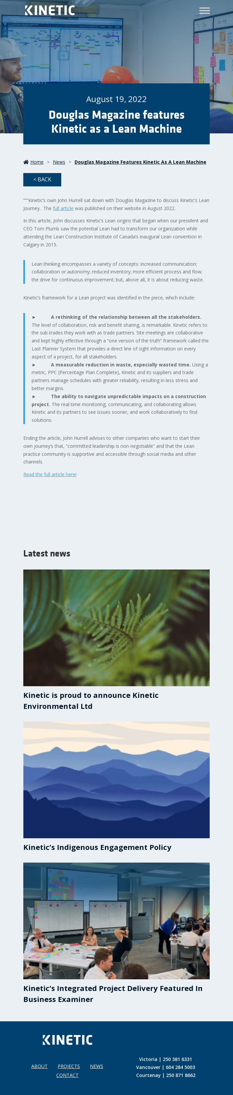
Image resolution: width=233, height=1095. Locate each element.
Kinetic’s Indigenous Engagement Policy (97, 847)
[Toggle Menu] (204, 10)
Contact (67, 1075)
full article (63, 208)
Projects (69, 1066)
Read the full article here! (50, 474)
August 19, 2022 (116, 98)
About (39, 1066)
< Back (42, 179)
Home (33, 162)
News (59, 162)
